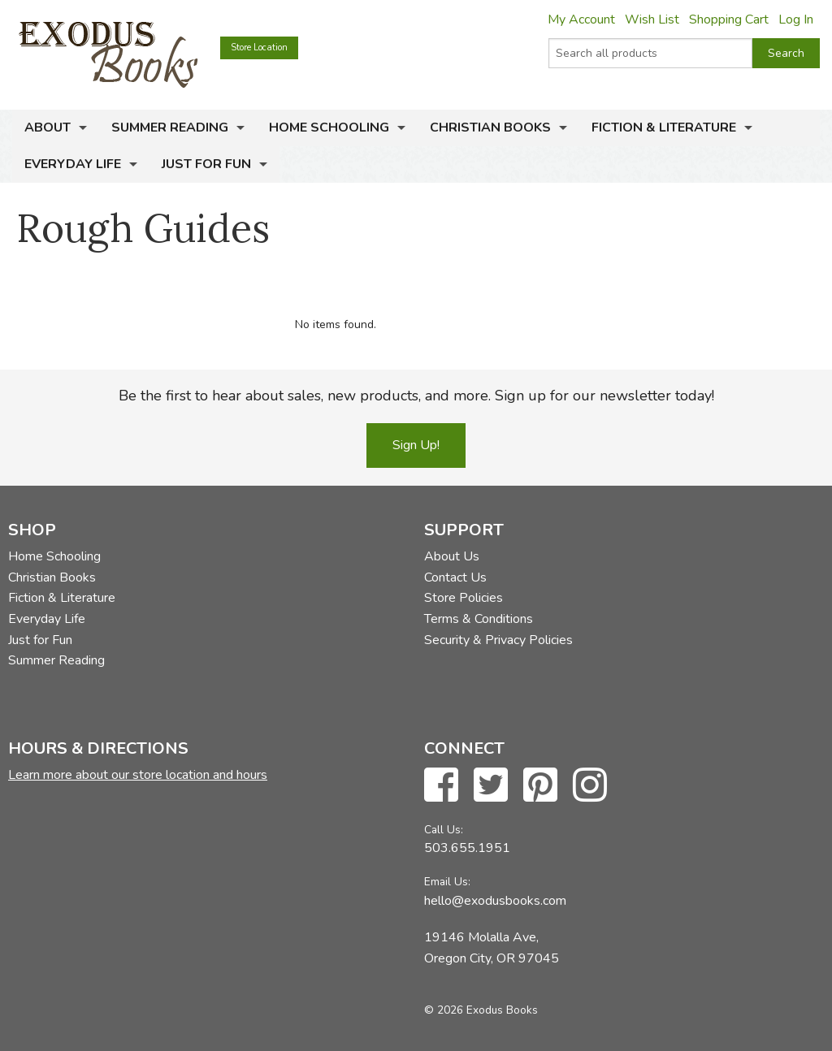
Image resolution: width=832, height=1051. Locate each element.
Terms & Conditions (478, 619)
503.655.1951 (467, 848)
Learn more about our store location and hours (137, 775)
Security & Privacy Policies (498, 640)
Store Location (259, 47)
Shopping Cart (729, 19)
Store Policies (463, 598)
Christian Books (490, 127)
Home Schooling (329, 127)
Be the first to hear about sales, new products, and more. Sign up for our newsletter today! (416, 395)
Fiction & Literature (664, 127)
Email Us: (447, 881)
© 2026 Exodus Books (481, 1010)
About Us (451, 556)
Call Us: (443, 829)
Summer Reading (169, 127)
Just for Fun (206, 164)
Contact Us (455, 577)
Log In (795, 19)
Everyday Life (72, 164)
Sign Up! (416, 445)
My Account (581, 19)
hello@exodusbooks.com (495, 901)
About (47, 127)
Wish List (652, 19)
